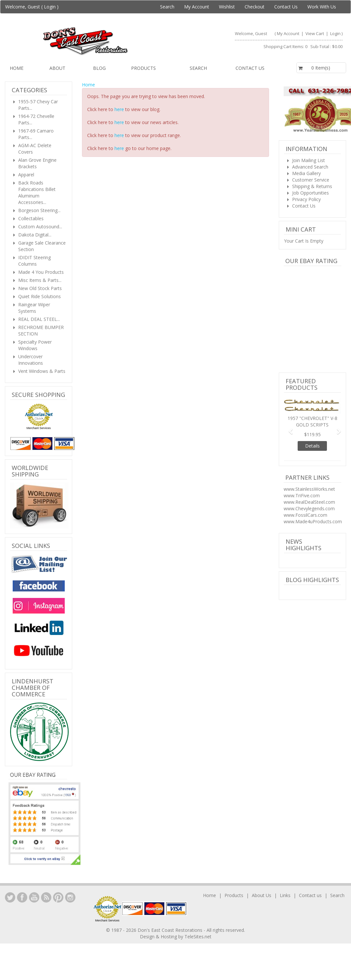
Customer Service (310, 180)
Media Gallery (306, 173)
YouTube (34, 897)
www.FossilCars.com (305, 515)
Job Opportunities (310, 193)
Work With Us (321, 7)
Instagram (70, 897)
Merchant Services (38, 428)
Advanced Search (310, 167)
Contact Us (286, 7)
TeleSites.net (197, 936)
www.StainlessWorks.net (309, 489)
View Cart (315, 33)
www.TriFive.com (302, 495)
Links (285, 895)
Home (16, 68)
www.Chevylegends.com (309, 508)
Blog (99, 68)
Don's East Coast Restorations (171, 930)
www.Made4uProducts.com (313, 521)
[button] (288, 428)
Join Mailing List (308, 160)
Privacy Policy (306, 199)
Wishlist (227, 7)
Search (167, 7)
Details (312, 446)
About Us (261, 895)
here (119, 109)
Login (50, 7)
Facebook (22, 897)
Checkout (254, 7)
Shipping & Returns (312, 186)
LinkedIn (10, 897)
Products (143, 68)
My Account (196, 7)
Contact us (250, 68)
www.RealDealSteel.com (309, 502)
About (57, 68)
